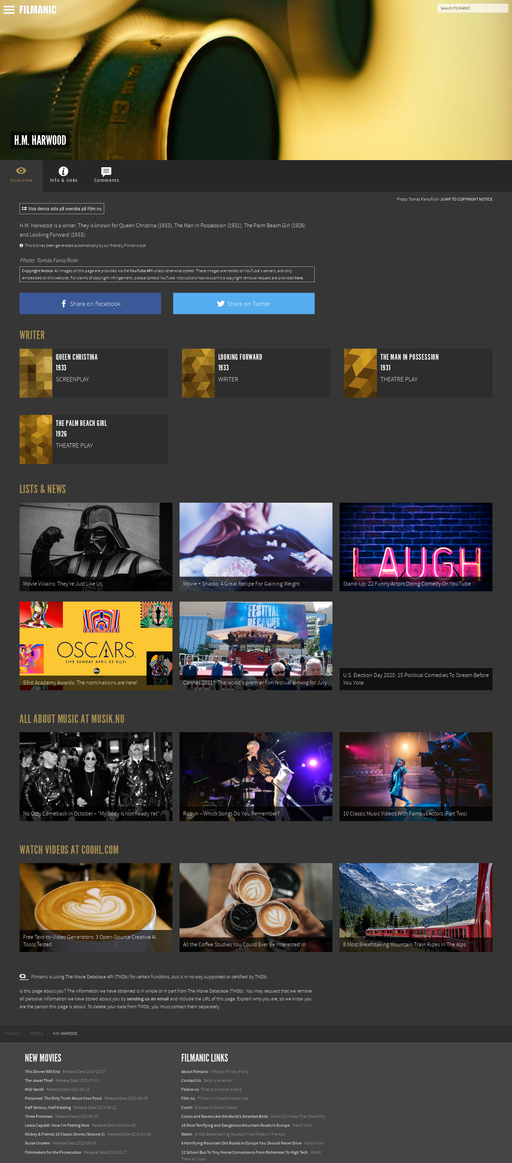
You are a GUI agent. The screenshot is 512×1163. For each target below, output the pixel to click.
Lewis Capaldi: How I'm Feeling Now (57, 1107)
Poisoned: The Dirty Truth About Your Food (63, 1080)
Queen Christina (137, 225)
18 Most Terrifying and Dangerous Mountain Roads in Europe (235, 1107)
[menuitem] (12, 1016)
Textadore (190, 1150)
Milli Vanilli (34, 1071)
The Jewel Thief (39, 1062)
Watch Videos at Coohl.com (69, 836)
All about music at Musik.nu (72, 710)
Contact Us (191, 1062)
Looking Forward (49, 235)
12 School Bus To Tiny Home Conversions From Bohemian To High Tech (244, 1134)
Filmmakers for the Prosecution (53, 1134)
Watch (186, 1116)
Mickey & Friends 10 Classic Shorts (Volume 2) (65, 1116)
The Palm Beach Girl (267, 225)
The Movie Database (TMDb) (216, 973)
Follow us (190, 1071)
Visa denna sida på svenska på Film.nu (62, 208)
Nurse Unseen (37, 1125)
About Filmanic (194, 1053)
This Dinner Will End (42, 1053)
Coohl (186, 1089)
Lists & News (43, 489)
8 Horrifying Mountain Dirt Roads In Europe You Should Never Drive (241, 1125)
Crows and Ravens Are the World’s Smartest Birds (224, 1098)
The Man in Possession (200, 225)
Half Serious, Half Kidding (48, 1089)
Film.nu (188, 1080)
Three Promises (39, 1098)
